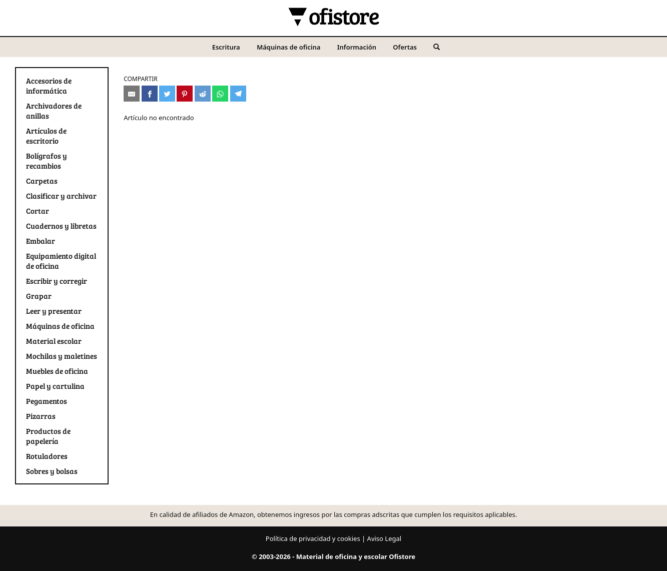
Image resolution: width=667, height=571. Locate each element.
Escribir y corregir (56, 281)
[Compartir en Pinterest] (185, 94)
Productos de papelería (48, 436)
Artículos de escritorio (46, 136)
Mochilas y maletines (61, 356)
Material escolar (54, 341)
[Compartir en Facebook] (150, 94)
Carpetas (42, 181)
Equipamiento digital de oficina (61, 261)
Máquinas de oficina (288, 47)
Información (356, 47)
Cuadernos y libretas (61, 226)
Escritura (226, 47)
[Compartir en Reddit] (203, 94)
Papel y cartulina (55, 386)
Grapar (39, 296)
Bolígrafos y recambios (46, 161)
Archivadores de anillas (54, 111)
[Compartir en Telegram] (238, 94)
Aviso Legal (384, 538)
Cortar (37, 211)
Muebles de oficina (57, 371)
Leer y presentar (54, 311)
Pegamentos (46, 401)
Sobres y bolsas (52, 471)
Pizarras (41, 416)
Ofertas (405, 47)
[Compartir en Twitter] (167, 94)
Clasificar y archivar (61, 196)
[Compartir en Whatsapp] (220, 94)
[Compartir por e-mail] (132, 94)
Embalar (40, 241)
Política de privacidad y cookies (313, 538)
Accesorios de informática (49, 86)
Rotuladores (47, 456)
